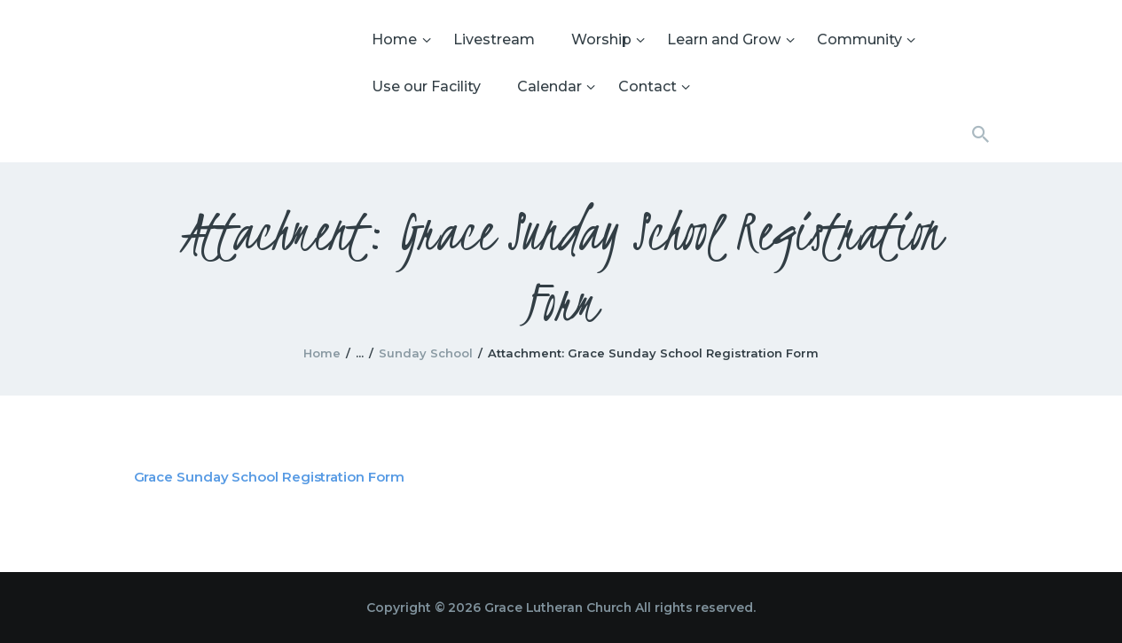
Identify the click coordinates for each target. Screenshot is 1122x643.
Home (322, 353)
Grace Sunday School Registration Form (269, 476)
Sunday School (426, 353)
